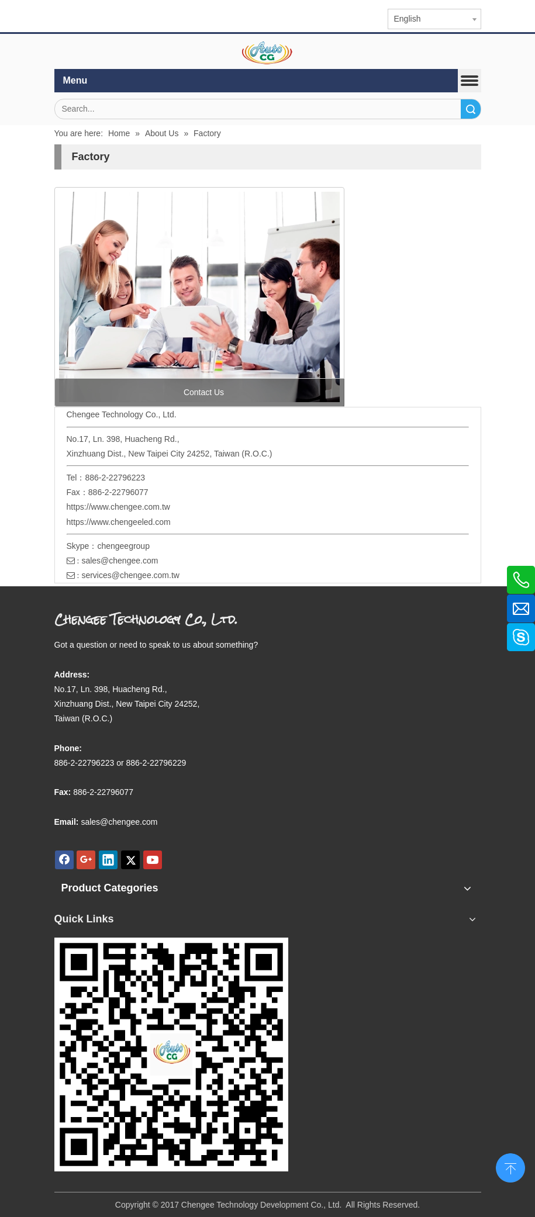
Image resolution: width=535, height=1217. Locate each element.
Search (471, 109)
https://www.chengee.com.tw (118, 506)
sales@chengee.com (119, 560)
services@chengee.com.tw (130, 575)
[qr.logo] (171, 1054)
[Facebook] (64, 859)
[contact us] (199, 297)
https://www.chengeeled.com (119, 522)
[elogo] (267, 53)
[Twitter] (130, 859)
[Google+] (86, 859)
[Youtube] (152, 859)
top (510, 1166)
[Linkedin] (108, 859)
